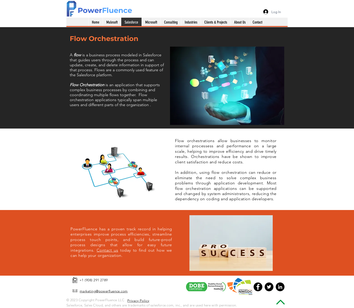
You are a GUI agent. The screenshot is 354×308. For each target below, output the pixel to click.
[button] (151, 22)
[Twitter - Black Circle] (269, 286)
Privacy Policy (138, 300)
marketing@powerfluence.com (104, 291)
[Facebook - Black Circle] (258, 286)
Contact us (107, 250)
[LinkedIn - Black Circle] (280, 286)
